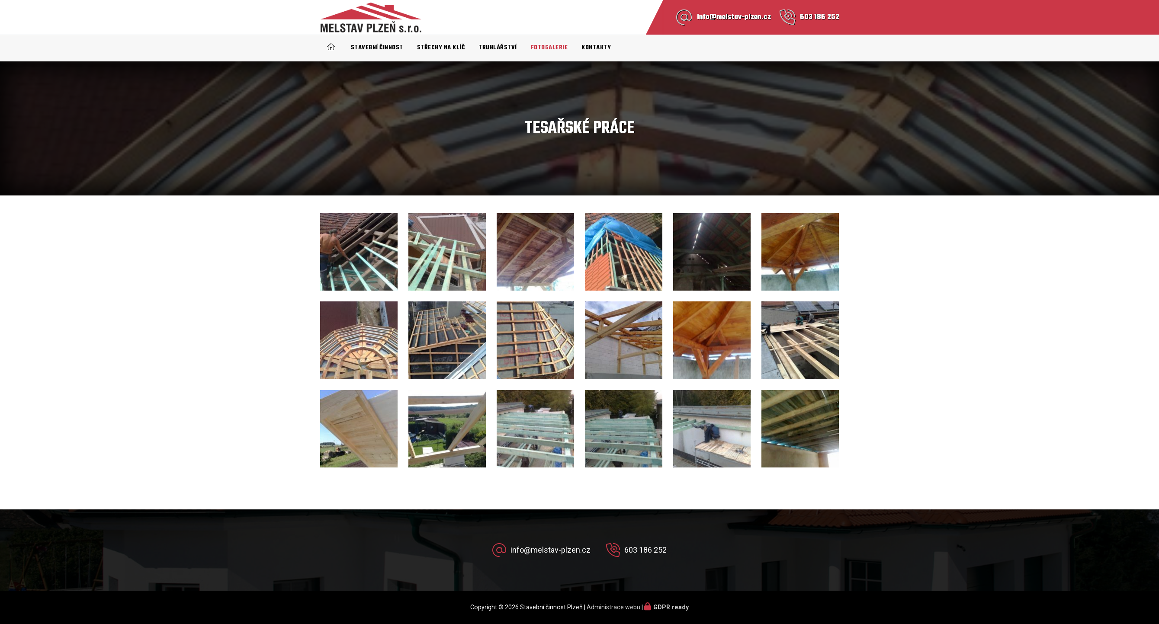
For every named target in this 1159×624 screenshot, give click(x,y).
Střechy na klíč (441, 48)
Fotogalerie (549, 48)
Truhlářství (497, 48)
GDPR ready (671, 607)
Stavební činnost (377, 48)
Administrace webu (613, 607)
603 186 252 (819, 17)
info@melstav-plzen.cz (734, 17)
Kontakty (596, 48)
